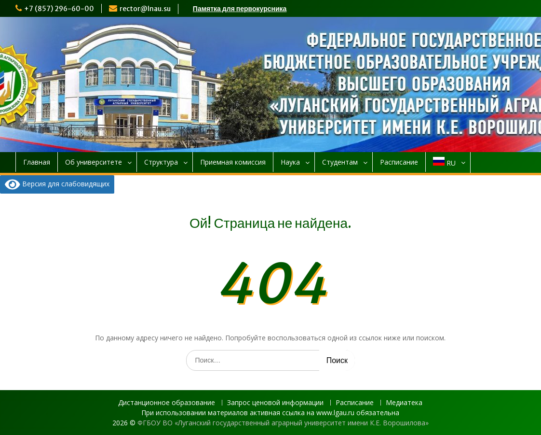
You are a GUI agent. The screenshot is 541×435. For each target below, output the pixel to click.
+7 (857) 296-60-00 (59, 8)
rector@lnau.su (145, 8)
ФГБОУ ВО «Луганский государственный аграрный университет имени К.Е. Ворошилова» (283, 422)
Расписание (399, 162)
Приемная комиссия (233, 162)
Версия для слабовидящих (57, 184)
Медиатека (404, 403)
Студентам (340, 162)
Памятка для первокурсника (240, 8)
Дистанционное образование (166, 403)
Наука (290, 162)
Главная (36, 162)
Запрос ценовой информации (275, 403)
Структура (161, 162)
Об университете (93, 162)
